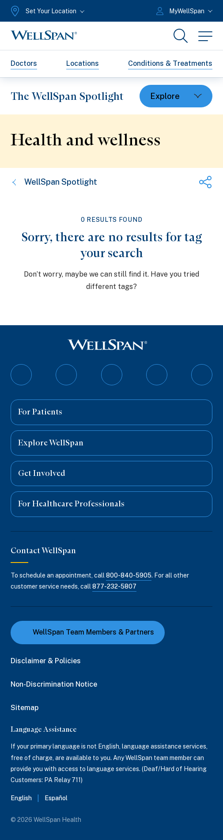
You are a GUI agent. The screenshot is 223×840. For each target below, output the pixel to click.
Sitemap (24, 707)
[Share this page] (205, 182)
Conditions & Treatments (170, 63)
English (21, 798)
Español (56, 798)
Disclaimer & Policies (46, 661)
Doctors (24, 63)
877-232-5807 (114, 586)
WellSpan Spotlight (54, 181)
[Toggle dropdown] (176, 96)
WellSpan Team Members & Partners (87, 632)
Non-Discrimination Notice (54, 684)
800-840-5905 (128, 575)
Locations (82, 63)
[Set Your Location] (46, 11)
